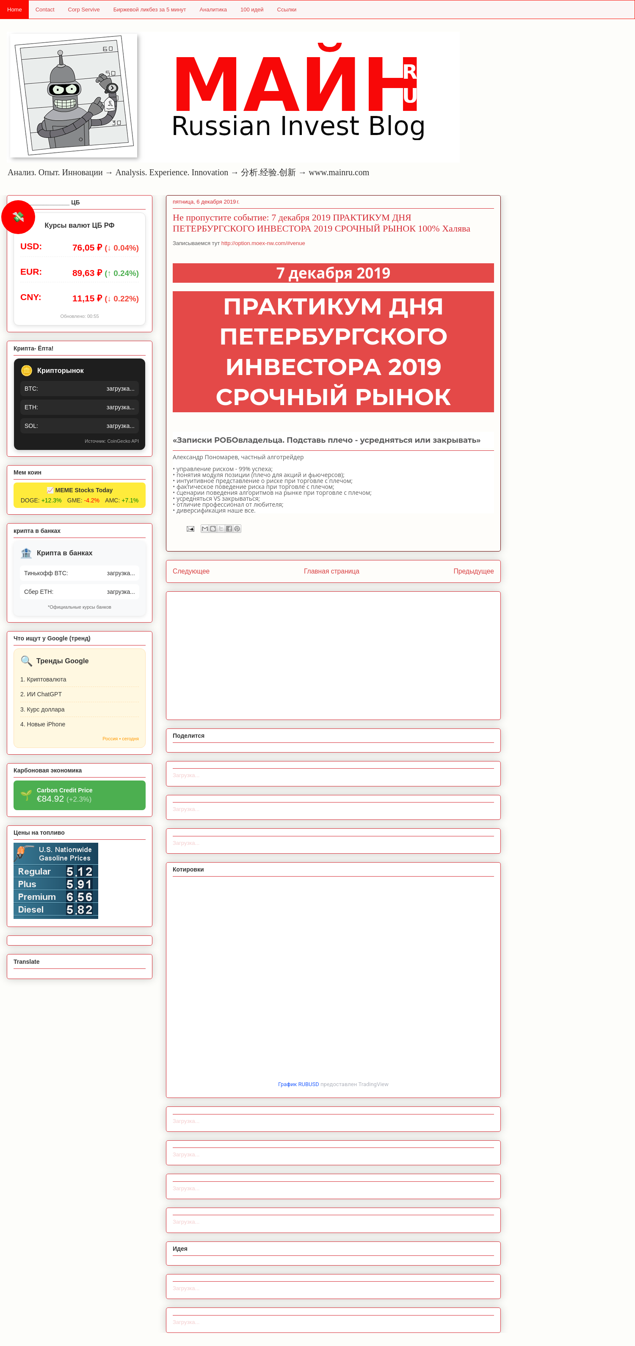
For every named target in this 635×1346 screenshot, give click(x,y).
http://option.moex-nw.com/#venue (263, 243)
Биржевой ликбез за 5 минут (149, 9)
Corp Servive (84, 9)
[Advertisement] (333, 654)
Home (14, 9)
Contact (45, 9)
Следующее (191, 571)
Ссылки (287, 9)
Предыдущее (474, 571)
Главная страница (331, 571)
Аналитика (213, 9)
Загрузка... (186, 775)
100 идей (252, 9)
